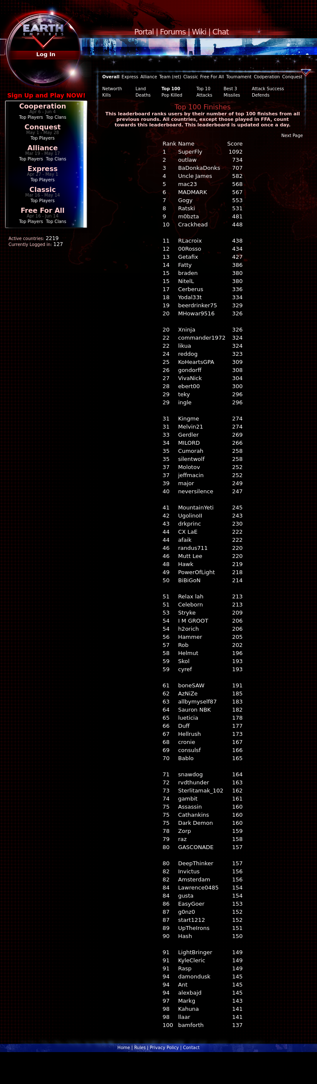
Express (43, 169)
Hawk (185, 564)
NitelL (186, 281)
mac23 (187, 184)
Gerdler (188, 435)
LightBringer (195, 952)
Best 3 (230, 88)
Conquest (43, 127)
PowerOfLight (196, 572)
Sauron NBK (194, 709)
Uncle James (195, 176)
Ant (182, 984)
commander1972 (201, 338)
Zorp (184, 831)
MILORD (189, 443)
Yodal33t (190, 297)
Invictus (189, 871)
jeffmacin (191, 475)
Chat (221, 31)
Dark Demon (195, 823)
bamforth (191, 1025)
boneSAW (191, 685)
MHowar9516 (196, 313)
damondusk (194, 976)
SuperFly (190, 152)
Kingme (188, 418)
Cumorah (190, 451)
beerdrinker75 (197, 305)
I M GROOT (193, 621)
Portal (144, 31)
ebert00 (189, 386)
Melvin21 (190, 426)
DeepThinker (195, 863)
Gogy (185, 200)
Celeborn (190, 604)
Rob (183, 645)
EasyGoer (191, 904)
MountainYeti (195, 507)
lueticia (188, 718)
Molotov (189, 467)
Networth (112, 88)
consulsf (189, 750)
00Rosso (189, 249)
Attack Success (268, 88)
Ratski (186, 208)
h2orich (188, 629)
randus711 (193, 548)
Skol (184, 661)
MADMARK (192, 192)
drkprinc (189, 524)
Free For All (42, 210)
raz (182, 839)
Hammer (190, 637)
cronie (186, 742)
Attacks (204, 95)
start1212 (191, 920)
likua (184, 346)
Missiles (232, 95)
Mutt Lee (190, 556)
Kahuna (188, 1009)
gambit (188, 798)
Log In (45, 54)
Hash (185, 936)
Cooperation (42, 106)
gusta (185, 895)
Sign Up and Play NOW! (46, 95)
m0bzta (188, 216)
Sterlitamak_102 (200, 790)
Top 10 (203, 88)
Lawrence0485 (198, 887)
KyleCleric (191, 960)
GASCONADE (195, 847)
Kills (106, 95)
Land (140, 88)
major (186, 483)
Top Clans (56, 117)
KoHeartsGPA (196, 362)
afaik (185, 540)
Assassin (190, 807)
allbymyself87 (197, 701)
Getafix (188, 257)
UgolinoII (190, 515)
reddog (188, 354)
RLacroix (190, 240)
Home (124, 1047)
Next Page (292, 135)
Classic (42, 190)
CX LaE (188, 532)
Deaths (142, 95)
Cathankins (193, 815)
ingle (185, 402)
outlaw (187, 160)
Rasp (185, 968)
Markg (186, 1001)
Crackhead (193, 224)
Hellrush (189, 734)
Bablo (186, 758)
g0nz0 (186, 912)
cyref (185, 669)
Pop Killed (171, 95)
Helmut (188, 653)
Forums (172, 31)
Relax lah (191, 596)
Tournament (238, 76)
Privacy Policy (164, 1047)
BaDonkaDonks (199, 168)
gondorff (190, 370)
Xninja (187, 329)
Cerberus (190, 289)
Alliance (42, 148)
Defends (260, 95)
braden (188, 273)
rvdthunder (193, 782)
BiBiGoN (189, 580)
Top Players (31, 117)
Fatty (185, 265)
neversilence (195, 491)
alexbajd (190, 993)
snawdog (190, 774)
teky (184, 394)
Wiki (199, 31)
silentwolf (191, 459)
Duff (184, 726)
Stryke (187, 612)
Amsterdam (194, 879)
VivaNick (190, 378)
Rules (140, 1047)
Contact (191, 1047)
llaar (184, 1017)
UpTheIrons (194, 928)
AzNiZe (188, 693)
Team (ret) (170, 76)
